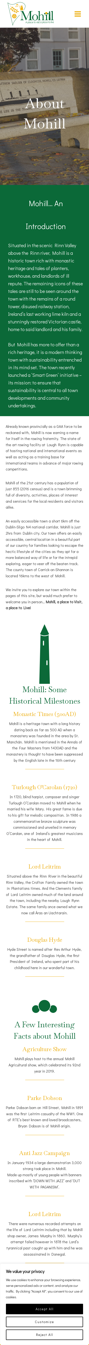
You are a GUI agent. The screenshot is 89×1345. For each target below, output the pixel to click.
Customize (44, 1321)
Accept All (45, 1309)
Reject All (44, 1334)
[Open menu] (77, 14)
